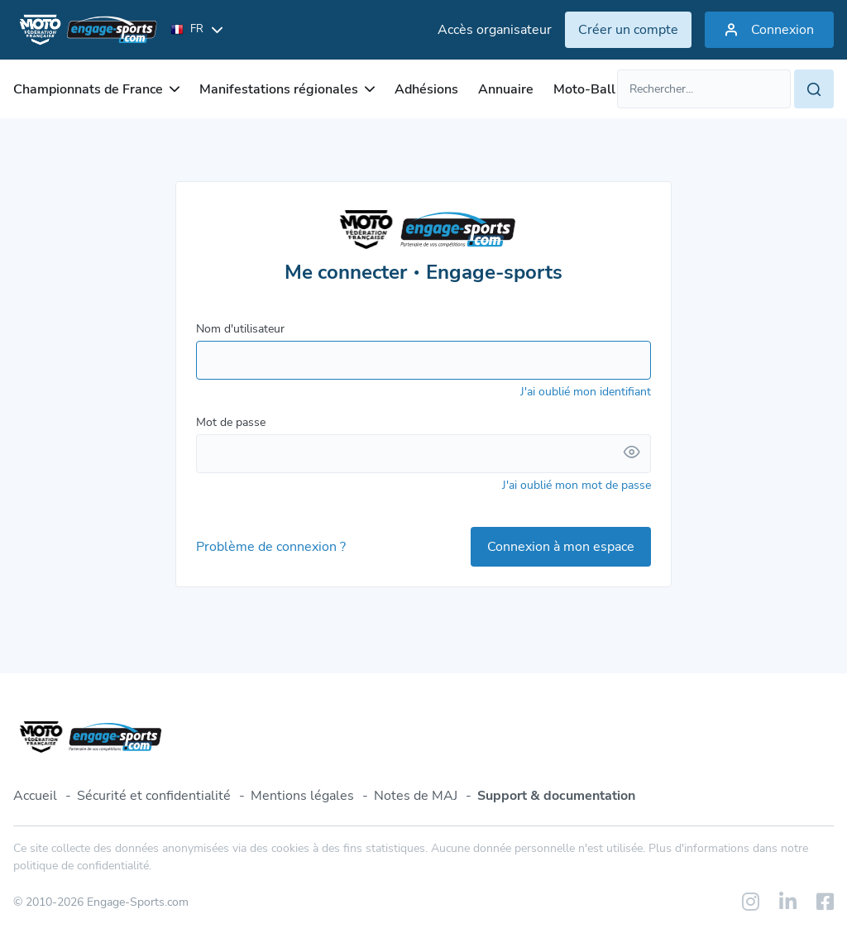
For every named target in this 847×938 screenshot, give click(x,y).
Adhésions (426, 89)
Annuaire (506, 89)
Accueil (35, 796)
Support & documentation (556, 796)
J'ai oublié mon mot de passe (576, 485)
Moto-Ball (584, 89)
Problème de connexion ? (271, 547)
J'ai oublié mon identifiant (585, 392)
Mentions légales (302, 796)
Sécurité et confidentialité (154, 796)
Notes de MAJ (415, 796)
